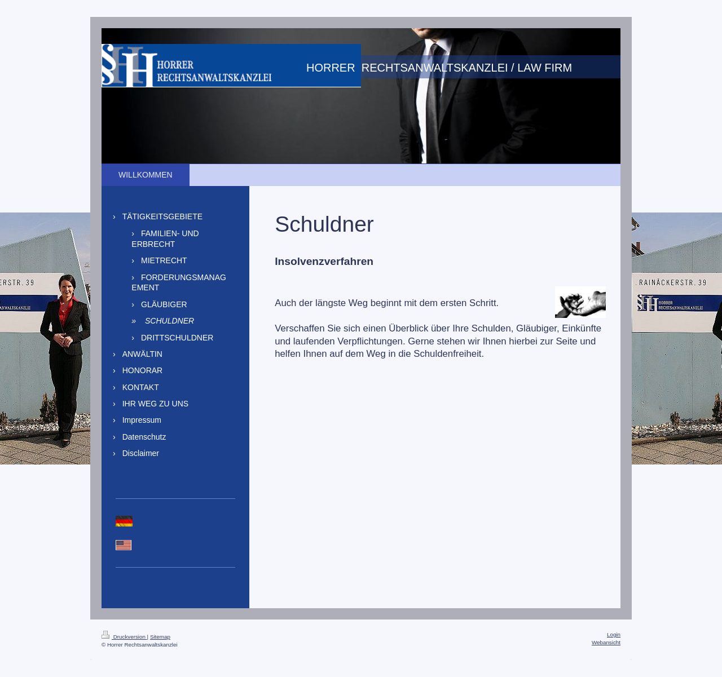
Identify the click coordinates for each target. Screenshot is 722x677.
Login (613, 634)
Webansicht (606, 642)
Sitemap (160, 637)
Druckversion (124, 637)
